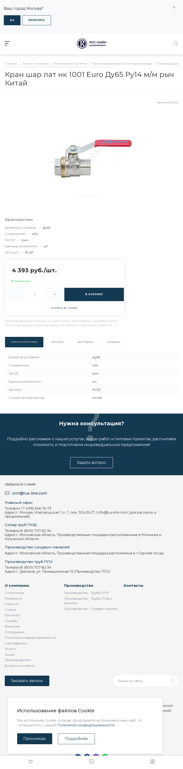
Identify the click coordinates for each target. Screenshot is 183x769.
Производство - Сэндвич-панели (90, 609)
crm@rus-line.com (29, 493)
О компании (17, 585)
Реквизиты (13, 598)
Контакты (133, 585)
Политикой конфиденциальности (86, 725)
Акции (10, 654)
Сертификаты (16, 643)
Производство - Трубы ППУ (86, 593)
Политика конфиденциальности (30, 637)
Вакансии (12, 626)
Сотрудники (14, 632)
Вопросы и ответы (20, 666)
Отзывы (11, 621)
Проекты (12, 615)
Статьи (10, 610)
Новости (12, 604)
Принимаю (34, 738)
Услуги (10, 649)
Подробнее (76, 738)
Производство (78, 585)
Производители (18, 660)
